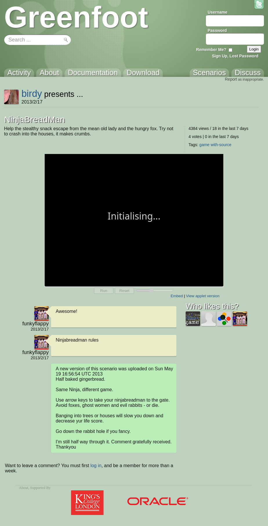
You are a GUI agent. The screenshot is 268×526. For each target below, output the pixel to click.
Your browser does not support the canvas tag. (134, 219)
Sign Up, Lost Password (235, 56)
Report (231, 79)
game (204, 144)
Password (217, 30)
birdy (31, 93)
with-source (221, 144)
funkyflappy (35, 324)
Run (103, 291)
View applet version (202, 296)
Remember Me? (211, 49)
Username (217, 12)
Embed (177, 296)
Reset (124, 291)
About (23, 488)
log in (96, 465)
